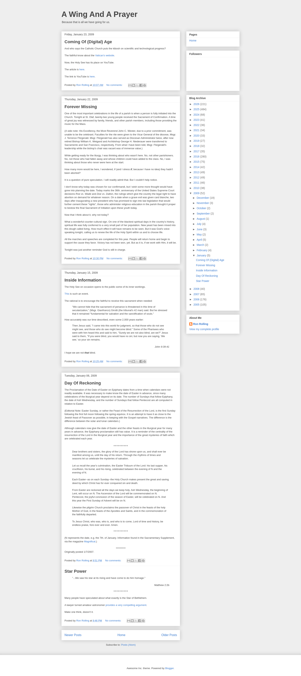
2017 (197, 151)
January (202, 255)
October (202, 208)
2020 (197, 135)
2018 (197, 145)
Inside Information (82, 280)
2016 (197, 156)
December (203, 197)
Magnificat (89, 541)
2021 (197, 130)
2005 (197, 304)
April (200, 239)
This (66, 293)
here (81, 69)
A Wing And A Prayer (99, 14)
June (200, 229)
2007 (197, 294)
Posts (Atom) (128, 644)
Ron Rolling (200, 324)
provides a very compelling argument (126, 605)
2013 (197, 172)
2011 (197, 182)
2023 (197, 119)
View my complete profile (204, 329)
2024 (197, 114)
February (202, 250)
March (201, 244)
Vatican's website (104, 55)
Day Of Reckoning (82, 383)
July (199, 223)
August (201, 218)
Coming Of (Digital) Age (88, 41)
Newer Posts (72, 635)
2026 (197, 104)
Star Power (75, 571)
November (203, 203)
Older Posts (169, 635)
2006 (197, 299)
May (199, 234)
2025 (197, 109)
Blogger (169, 668)
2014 (197, 167)
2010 (197, 188)
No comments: (114, 85)
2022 (197, 125)
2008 (197, 288)
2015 (197, 161)
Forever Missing (80, 106)
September (203, 213)
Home (121, 635)
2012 (197, 177)
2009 (197, 193)
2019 (197, 140)
